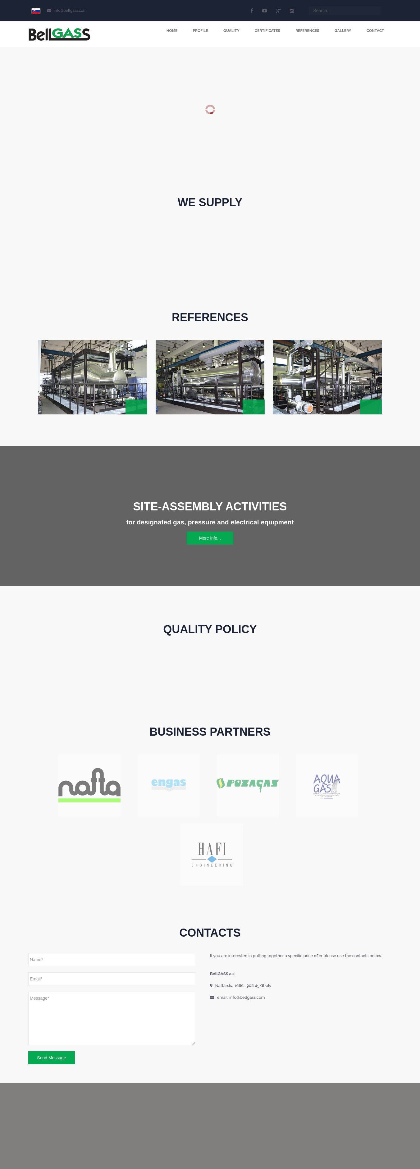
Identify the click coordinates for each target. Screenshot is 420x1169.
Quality (230, 31)
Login (179, 1144)
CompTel (63, 1158)
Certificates (267, 31)
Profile (199, 31)
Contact (375, 31)
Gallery (342, 31)
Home (170, 31)
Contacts (160, 1144)
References (307, 31)
